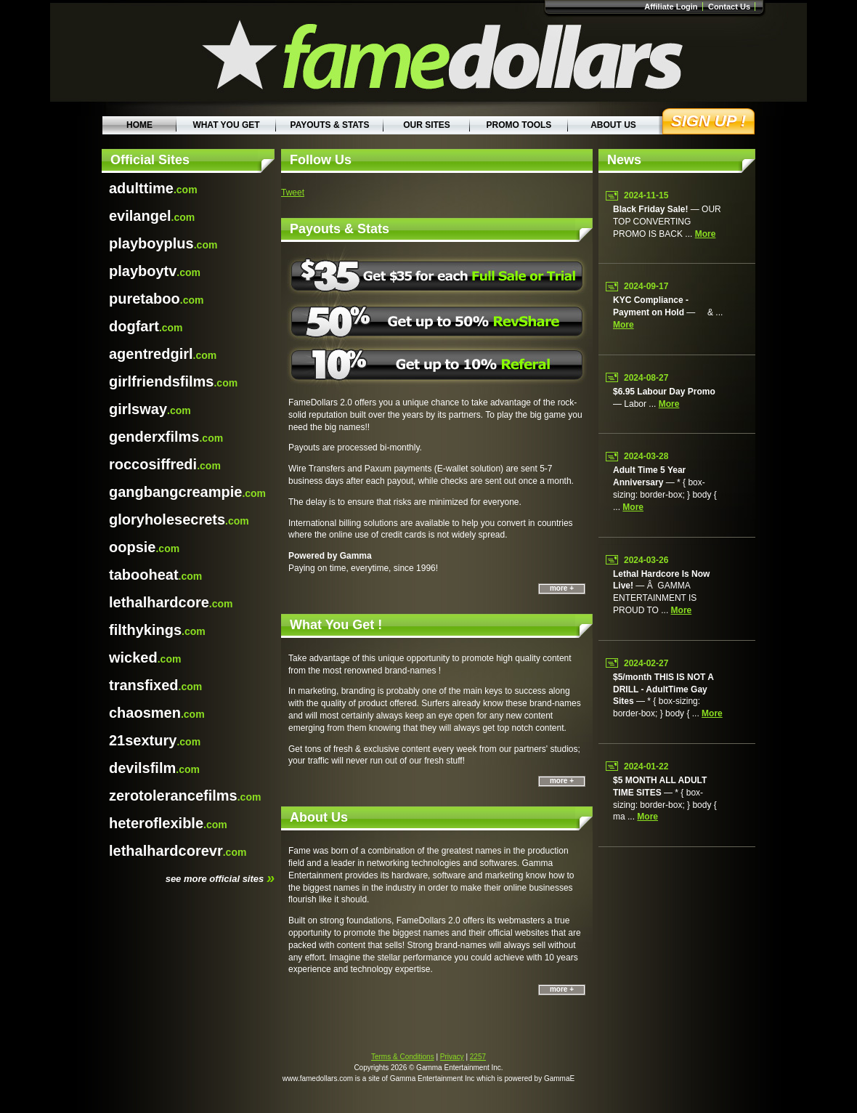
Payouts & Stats (330, 125)
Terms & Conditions (402, 1057)
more (705, 234)
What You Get (225, 125)
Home (139, 125)
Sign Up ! (708, 121)
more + (562, 588)
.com (153, 188)
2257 (478, 1057)
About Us (613, 125)
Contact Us (729, 6)
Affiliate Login (670, 6)
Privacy (452, 1057)
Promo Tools (519, 125)
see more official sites (220, 878)
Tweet (292, 192)
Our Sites (426, 125)
